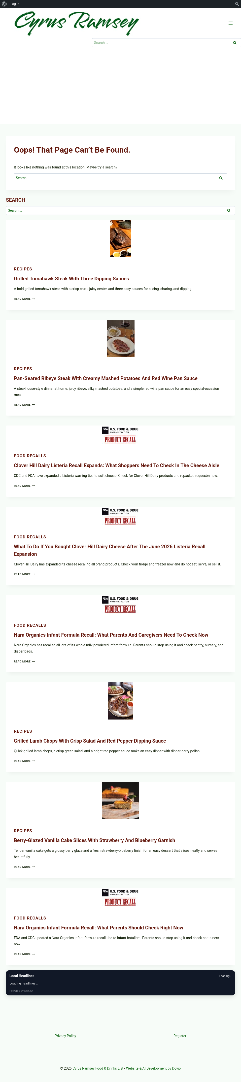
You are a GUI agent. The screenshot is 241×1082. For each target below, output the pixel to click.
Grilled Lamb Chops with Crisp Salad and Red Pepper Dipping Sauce (90, 741)
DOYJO (28, 990)
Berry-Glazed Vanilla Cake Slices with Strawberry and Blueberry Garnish (94, 840)
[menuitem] (4, 4)
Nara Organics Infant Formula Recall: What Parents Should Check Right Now (98, 928)
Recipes (23, 268)
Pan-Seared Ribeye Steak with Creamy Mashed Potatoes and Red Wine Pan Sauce (106, 378)
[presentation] (120, 238)
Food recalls (30, 455)
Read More (24, 298)
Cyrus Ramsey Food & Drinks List (97, 1068)
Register (179, 1036)
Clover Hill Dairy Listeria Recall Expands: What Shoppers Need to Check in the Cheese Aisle (116, 465)
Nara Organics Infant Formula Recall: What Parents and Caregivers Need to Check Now (111, 635)
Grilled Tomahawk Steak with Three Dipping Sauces (71, 279)
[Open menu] (230, 23)
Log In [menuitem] (14, 4)
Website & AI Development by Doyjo (153, 1068)
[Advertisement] (120, 87)
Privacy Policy (65, 1036)
